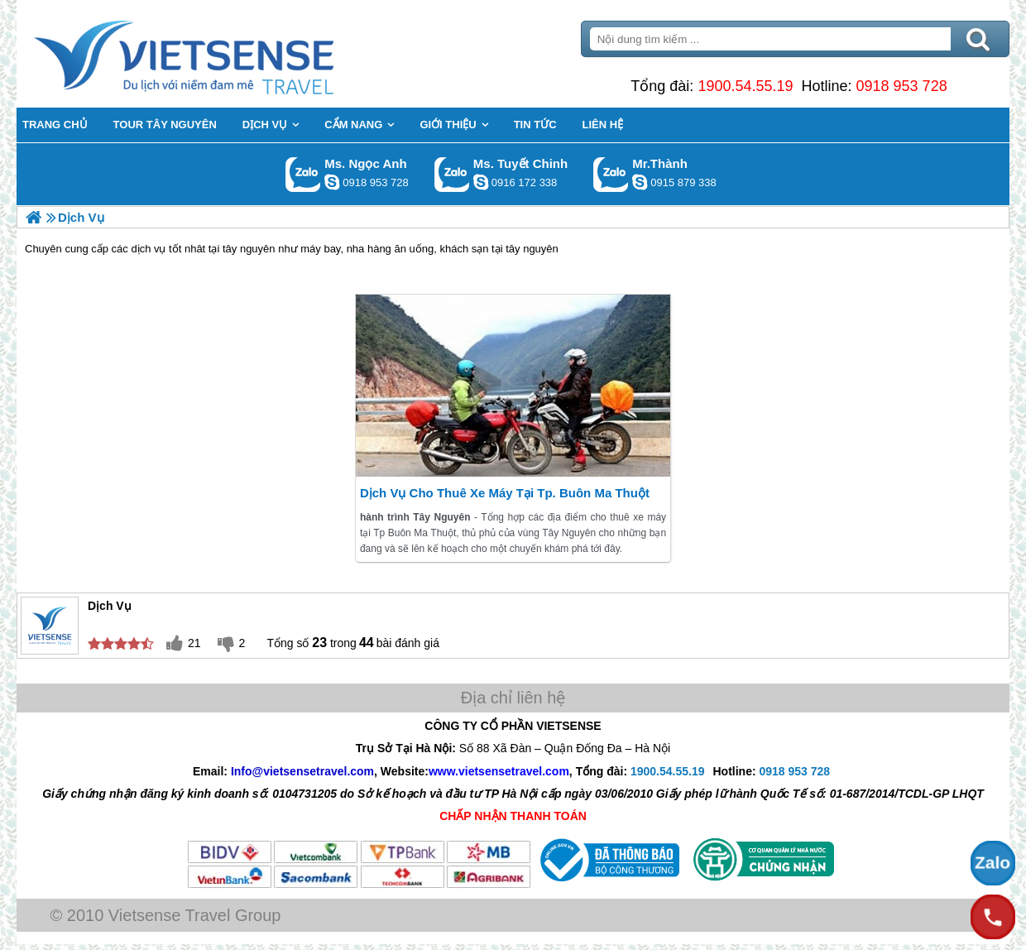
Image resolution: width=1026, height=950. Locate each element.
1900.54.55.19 (745, 86)
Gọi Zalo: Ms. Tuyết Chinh (452, 174)
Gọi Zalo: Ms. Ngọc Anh (303, 174)
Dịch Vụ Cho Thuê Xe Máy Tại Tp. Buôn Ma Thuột (505, 493)
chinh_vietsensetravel (480, 182)
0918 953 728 (901, 86)
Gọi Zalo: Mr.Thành (611, 174)
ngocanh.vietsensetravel (332, 182)
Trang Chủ (225, 54)
